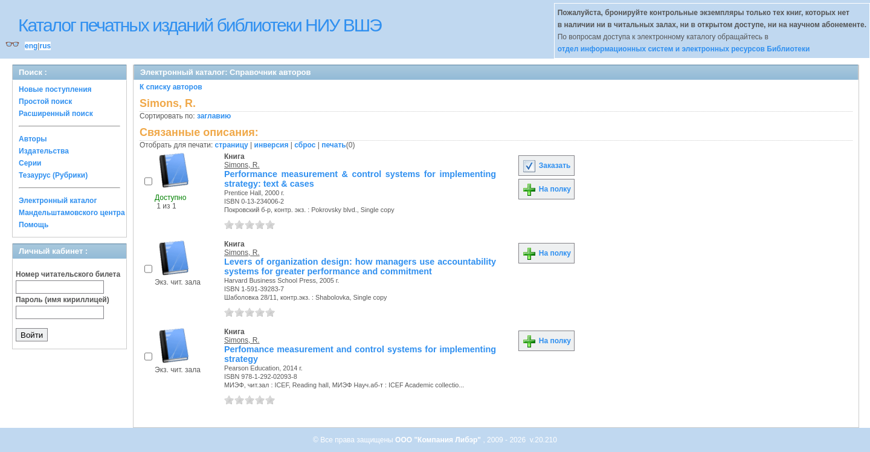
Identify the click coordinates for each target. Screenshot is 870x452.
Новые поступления (55, 89)
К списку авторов (171, 87)
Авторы (33, 139)
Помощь (33, 225)
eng (31, 46)
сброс (304, 145)
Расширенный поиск (56, 113)
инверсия (271, 145)
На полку (546, 189)
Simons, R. (242, 165)
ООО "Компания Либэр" (439, 440)
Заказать (546, 165)
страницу (231, 145)
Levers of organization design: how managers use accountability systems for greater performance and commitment (360, 266)
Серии (30, 163)
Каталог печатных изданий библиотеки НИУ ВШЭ (199, 25)
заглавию (214, 116)
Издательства (44, 151)
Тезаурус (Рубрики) (53, 175)
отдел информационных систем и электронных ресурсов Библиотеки (684, 49)
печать (333, 145)
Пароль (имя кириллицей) (62, 299)
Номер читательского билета (68, 274)
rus (45, 46)
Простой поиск (45, 101)
